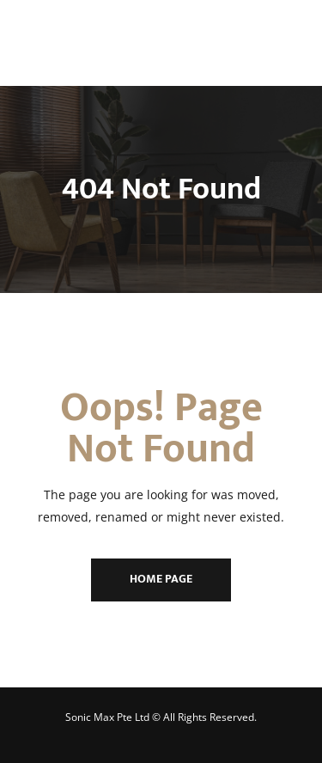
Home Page (161, 579)
